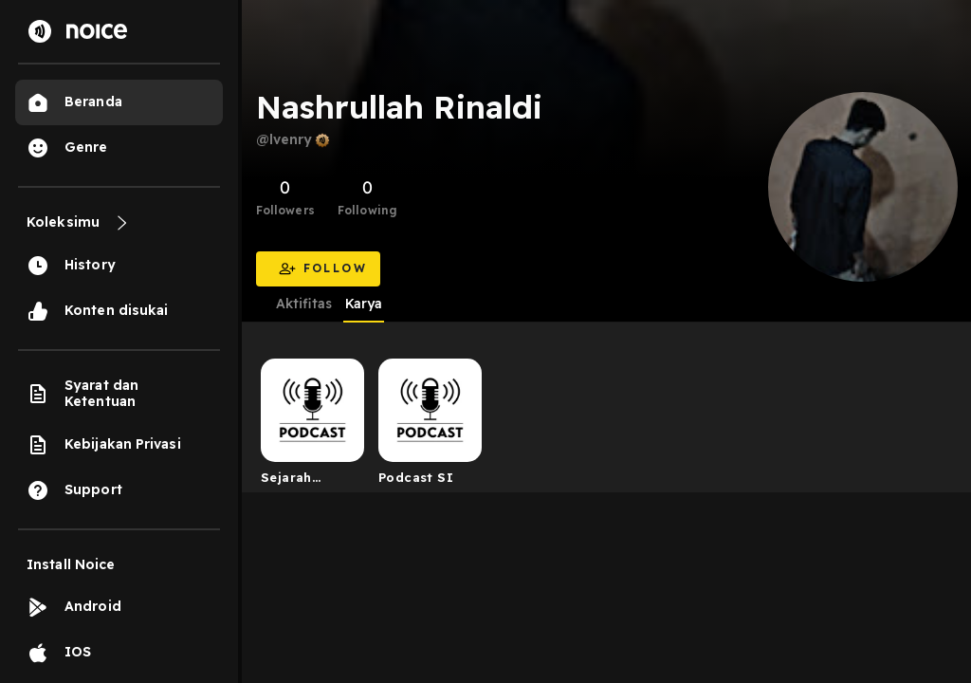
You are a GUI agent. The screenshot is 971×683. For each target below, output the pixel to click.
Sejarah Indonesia (295, 481)
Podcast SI (415, 477)
